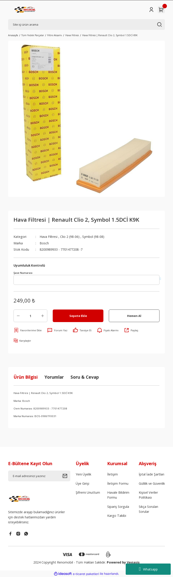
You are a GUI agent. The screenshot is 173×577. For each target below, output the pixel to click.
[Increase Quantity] (42, 316)
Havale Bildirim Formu (118, 495)
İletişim (112, 474)
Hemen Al (134, 316)
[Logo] (25, 10)
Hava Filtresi (49, 236)
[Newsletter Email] (39, 476)
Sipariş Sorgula (118, 506)
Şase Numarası (23, 272)
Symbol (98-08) (94, 236)
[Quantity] (30, 316)
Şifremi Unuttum (88, 492)
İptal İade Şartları (151, 474)
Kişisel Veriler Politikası (148, 495)
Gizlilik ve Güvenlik (152, 483)
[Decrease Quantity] (18, 316)
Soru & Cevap (85, 377)
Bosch (44, 243)
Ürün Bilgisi (26, 377)
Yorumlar (54, 377)
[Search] (86, 24)
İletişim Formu (117, 483)
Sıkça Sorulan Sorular (148, 509)
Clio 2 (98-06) (70, 236)
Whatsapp (148, 569)
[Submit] (66, 476)
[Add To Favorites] (28, 330)
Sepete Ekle (78, 316)
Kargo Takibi (116, 515)
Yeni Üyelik (83, 474)
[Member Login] (151, 9)
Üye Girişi (82, 483)
